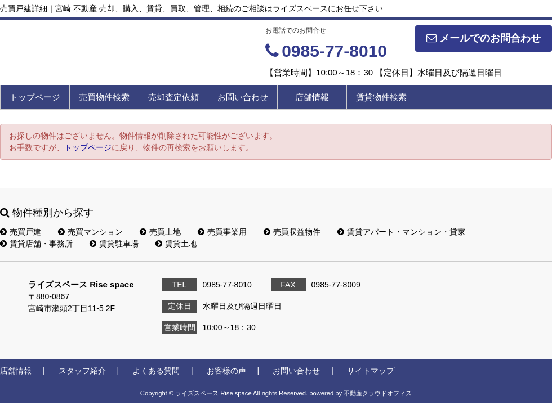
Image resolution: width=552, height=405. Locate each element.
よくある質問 (156, 370)
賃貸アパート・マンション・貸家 (401, 231)
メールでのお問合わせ (483, 38)
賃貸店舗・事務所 (36, 243)
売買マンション (90, 231)
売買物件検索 (104, 97)
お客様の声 (226, 370)
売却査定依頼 (173, 97)
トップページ (35, 97)
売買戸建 (20, 231)
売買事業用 (222, 231)
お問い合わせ (242, 97)
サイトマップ (370, 370)
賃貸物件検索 (381, 97)
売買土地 (160, 231)
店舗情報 (312, 97)
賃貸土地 (176, 243)
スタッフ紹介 (82, 370)
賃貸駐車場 (114, 243)
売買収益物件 (292, 231)
